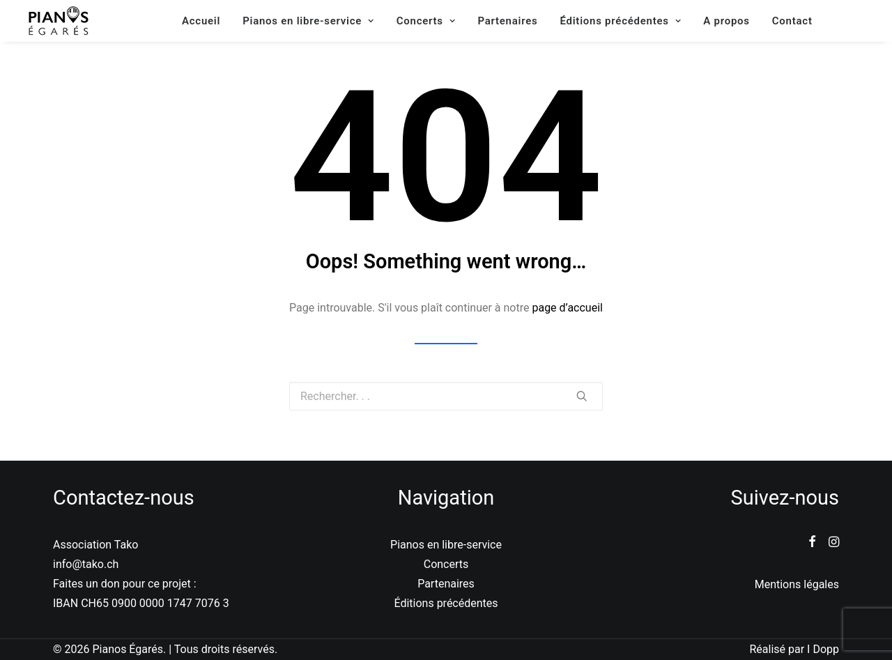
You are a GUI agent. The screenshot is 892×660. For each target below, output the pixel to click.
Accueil (201, 21)
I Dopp (823, 649)
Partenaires (507, 21)
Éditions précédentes (620, 21)
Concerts (426, 21)
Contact (792, 21)
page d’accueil (567, 307)
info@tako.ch (85, 564)
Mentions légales (797, 584)
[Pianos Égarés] (58, 20)
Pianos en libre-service (308, 21)
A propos (726, 21)
